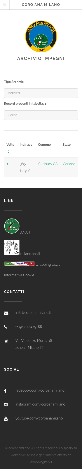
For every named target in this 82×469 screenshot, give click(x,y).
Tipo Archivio (14, 82)
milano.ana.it (22, 254)
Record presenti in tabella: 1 (25, 103)
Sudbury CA (48, 164)
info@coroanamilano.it (33, 313)
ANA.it (17, 232)
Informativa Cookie (19, 275)
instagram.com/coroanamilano (40, 404)
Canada (69, 164)
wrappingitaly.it (32, 264)
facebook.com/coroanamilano (40, 390)
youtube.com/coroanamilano (39, 418)
